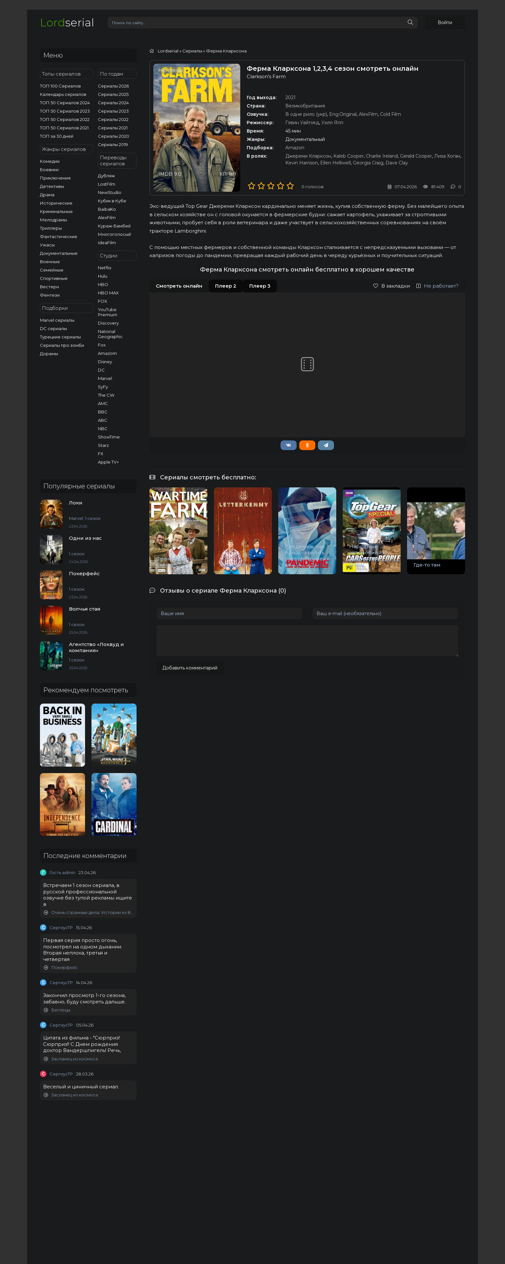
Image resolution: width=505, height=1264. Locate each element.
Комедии (50, 161)
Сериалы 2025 (113, 94)
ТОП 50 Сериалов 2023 (65, 111)
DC (101, 370)
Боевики (49, 169)
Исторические (56, 203)
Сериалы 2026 (113, 85)
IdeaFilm (107, 242)
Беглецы (57, 1010)
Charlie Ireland (382, 156)
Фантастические (58, 236)
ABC (102, 420)
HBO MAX (108, 292)
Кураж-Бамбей (114, 225)
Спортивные (54, 278)
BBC (103, 411)
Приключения (55, 177)
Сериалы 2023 (113, 111)
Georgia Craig (368, 163)
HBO (103, 284)
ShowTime (109, 436)
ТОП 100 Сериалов (60, 85)
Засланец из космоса (71, 1059)
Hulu (102, 276)
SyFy (103, 386)
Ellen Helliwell (335, 163)
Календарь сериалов (63, 94)
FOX (102, 301)
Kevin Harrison (301, 163)
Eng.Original (343, 114)
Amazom (107, 353)
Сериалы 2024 (113, 102)
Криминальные (56, 211)
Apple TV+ (108, 462)
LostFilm (106, 184)
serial (67, 22)
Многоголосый (114, 234)
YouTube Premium (107, 312)
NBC (103, 428)
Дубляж (106, 175)
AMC (103, 403)
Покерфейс (61, 967)
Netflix (104, 267)
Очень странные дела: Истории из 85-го (88, 912)
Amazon (294, 148)
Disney (105, 361)
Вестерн (49, 286)
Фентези (50, 295)
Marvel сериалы (57, 320)
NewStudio (109, 192)
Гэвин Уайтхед (302, 122)
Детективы (52, 186)
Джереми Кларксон (308, 156)
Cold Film (390, 114)
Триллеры (51, 228)
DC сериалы (53, 328)
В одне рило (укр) (306, 114)
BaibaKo (107, 209)
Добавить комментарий (189, 668)
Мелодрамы (53, 219)
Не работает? (437, 286)
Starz (103, 445)
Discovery (108, 323)
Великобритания (305, 106)
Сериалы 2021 (113, 127)
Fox (102, 344)
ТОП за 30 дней (56, 136)
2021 (290, 97)
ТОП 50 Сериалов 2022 (65, 119)
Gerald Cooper (416, 156)
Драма (47, 194)
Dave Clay (397, 163)
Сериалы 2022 (113, 119)
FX (100, 453)
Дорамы (49, 353)
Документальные (59, 253)
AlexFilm (107, 217)
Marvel (105, 378)
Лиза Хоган (447, 156)
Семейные (51, 269)
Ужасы (47, 244)
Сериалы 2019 (113, 144)
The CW (106, 395)
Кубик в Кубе (112, 200)
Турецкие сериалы (60, 336)
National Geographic (110, 334)
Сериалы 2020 (113, 136)
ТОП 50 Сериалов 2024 (65, 102)
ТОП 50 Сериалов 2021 (64, 127)
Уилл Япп (332, 122)
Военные (50, 261)
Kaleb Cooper (348, 156)
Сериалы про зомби (62, 345)
